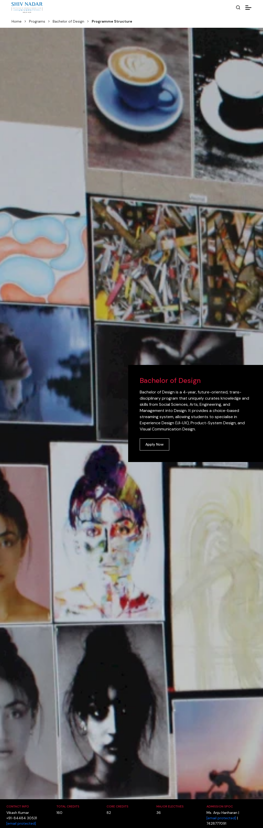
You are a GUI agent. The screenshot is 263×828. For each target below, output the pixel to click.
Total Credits (68, 806)
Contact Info (17, 806)
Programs (37, 21)
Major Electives (170, 806)
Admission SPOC (219, 806)
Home (17, 21)
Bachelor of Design (68, 21)
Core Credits (118, 806)
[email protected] (21, 823)
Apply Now (154, 444)
